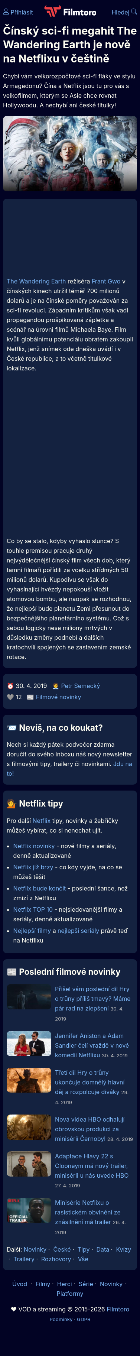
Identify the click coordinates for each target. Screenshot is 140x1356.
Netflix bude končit (39, 888)
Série (86, 1284)
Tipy (84, 1249)
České (62, 1249)
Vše (83, 1259)
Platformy (69, 1293)
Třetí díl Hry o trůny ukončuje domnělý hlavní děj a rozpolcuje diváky (89, 1082)
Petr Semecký (80, 686)
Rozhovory (56, 1259)
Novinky (35, 1249)
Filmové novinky (58, 697)
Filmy (43, 1284)
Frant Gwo (106, 281)
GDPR (84, 1319)
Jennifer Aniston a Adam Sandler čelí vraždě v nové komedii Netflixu (92, 1045)
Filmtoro (118, 1309)
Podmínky (60, 1319)
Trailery (24, 1259)
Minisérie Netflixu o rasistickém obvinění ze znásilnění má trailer (88, 1212)
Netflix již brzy (33, 867)
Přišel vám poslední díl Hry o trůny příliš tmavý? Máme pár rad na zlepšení (93, 998)
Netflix (42, 820)
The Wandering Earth (36, 281)
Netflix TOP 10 (33, 909)
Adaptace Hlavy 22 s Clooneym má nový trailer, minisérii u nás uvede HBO (91, 1165)
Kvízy (123, 1249)
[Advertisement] (69, 460)
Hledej (124, 12)
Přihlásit (18, 12)
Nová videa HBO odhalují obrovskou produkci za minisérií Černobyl (89, 1129)
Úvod (20, 1284)
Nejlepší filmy (32, 930)
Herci (64, 1284)
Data (103, 1249)
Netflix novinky (34, 846)
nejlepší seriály (78, 930)
